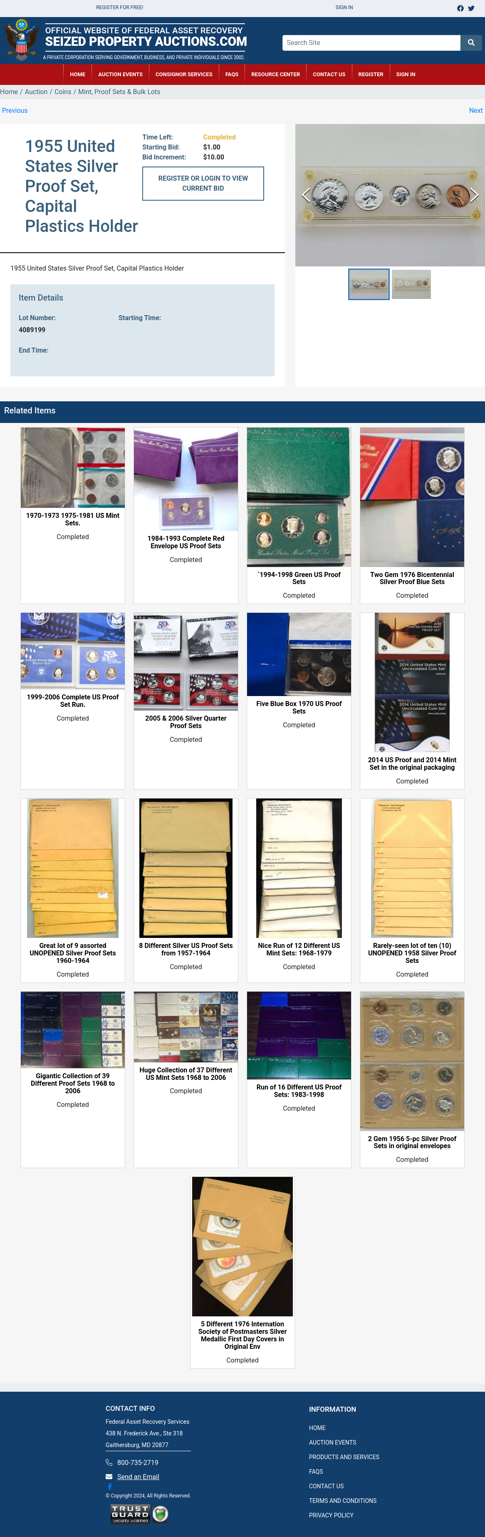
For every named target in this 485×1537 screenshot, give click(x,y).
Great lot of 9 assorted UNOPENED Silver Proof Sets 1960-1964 (73, 953)
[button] (369, 285)
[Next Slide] (474, 195)
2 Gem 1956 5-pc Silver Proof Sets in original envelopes (412, 1142)
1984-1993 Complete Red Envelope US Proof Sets (186, 542)
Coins (63, 92)
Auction (36, 92)
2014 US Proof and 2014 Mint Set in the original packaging (412, 763)
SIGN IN (406, 74)
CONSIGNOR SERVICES (184, 74)
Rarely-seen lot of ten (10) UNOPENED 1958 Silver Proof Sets (412, 953)
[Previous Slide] (306, 195)
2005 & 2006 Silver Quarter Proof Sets (185, 722)
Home (9, 92)
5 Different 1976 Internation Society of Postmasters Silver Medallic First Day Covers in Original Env (242, 1335)
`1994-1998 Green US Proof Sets (299, 578)
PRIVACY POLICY (331, 1515)
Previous (15, 110)
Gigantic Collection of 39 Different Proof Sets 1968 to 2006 (73, 1083)
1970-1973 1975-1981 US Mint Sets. (72, 519)
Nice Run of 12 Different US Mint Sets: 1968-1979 (299, 949)
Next (476, 110)
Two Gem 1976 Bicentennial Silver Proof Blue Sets (412, 578)
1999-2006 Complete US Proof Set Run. (73, 701)
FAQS (316, 1471)
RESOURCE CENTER (275, 74)
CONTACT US (329, 74)
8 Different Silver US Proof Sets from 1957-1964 (186, 949)
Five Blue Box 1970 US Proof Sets (299, 707)
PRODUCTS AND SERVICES (344, 1457)
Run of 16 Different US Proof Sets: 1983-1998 (299, 1091)
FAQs (232, 74)
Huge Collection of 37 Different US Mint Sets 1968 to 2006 (186, 1074)
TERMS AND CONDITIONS (342, 1500)
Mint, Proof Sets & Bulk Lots (119, 92)
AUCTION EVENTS (120, 74)
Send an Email (138, 1477)
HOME (77, 74)
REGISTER (371, 74)
